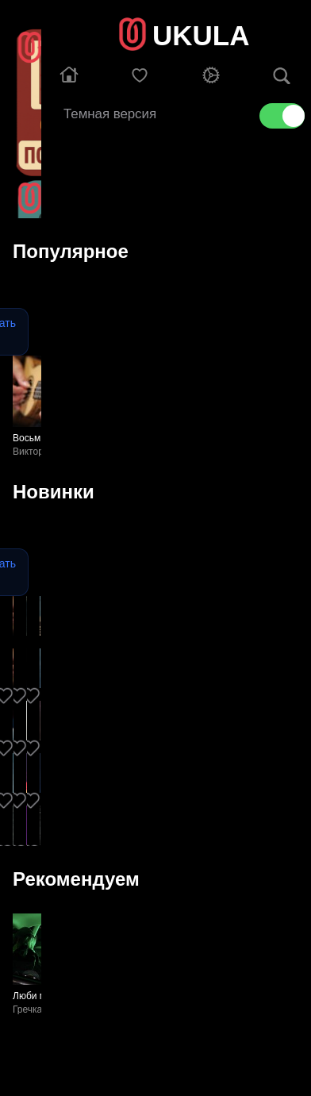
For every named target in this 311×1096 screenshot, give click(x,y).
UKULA (200, 35)
